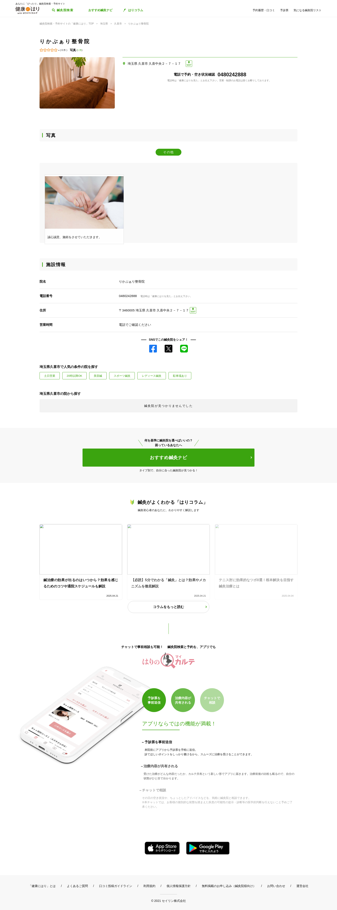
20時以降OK (74, 375)
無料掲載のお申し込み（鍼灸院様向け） (229, 886)
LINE (184, 348)
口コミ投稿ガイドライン (115, 886)
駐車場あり (180, 375)
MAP (189, 65)
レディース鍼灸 (151, 375)
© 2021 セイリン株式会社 (168, 900)
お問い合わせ (276, 886)
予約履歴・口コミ (264, 10)
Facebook (153, 348)
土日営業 (49, 375)
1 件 (79, 50)
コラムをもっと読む (168, 607)
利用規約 (149, 886)
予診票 (284, 10)
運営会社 (302, 886)
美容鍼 (98, 375)
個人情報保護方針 (179, 886)
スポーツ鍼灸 (122, 375)
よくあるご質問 (77, 886)
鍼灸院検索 (65, 10)
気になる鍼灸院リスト (308, 10)
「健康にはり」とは (42, 886)
